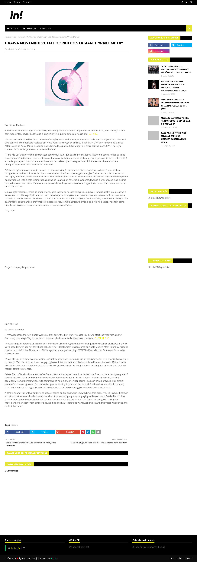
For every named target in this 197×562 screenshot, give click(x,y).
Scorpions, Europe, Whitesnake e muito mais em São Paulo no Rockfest (176, 69)
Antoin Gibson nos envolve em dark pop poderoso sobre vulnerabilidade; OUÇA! (174, 86)
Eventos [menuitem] (11, 28)
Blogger (53, 558)
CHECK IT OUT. (102, 338)
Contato (27, 2)
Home (8, 2)
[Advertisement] (170, 168)
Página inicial (10, 37)
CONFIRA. (93, 133)
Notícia (21, 37)
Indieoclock (16, 548)
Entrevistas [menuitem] (29, 28)
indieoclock (12, 49)
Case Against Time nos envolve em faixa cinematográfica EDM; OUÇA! (173, 137)
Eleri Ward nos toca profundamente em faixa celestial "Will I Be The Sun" (175, 104)
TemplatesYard (28, 558)
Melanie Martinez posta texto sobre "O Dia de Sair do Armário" (175, 120)
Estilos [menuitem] (44, 28)
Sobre (17, 2)
